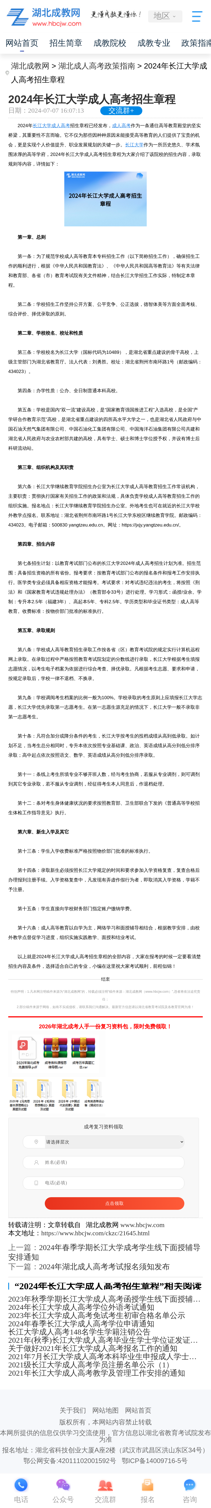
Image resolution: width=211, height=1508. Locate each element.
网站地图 (105, 1410)
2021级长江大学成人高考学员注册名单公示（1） (91, 1365)
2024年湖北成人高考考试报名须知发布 (104, 1266)
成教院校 (109, 42)
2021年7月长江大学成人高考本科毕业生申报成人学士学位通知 (105, 1357)
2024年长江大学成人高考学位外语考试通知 (81, 1307)
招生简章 (65, 42)
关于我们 (73, 1410)
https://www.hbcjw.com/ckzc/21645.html (95, 1233)
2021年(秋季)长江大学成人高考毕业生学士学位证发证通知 (105, 1340)
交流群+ (121, 111)
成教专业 (153, 42)
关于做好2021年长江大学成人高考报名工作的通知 (92, 1348)
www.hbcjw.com (142, 1224)
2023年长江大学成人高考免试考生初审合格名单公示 (96, 1315)
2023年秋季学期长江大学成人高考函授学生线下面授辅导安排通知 (105, 1299)
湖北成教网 (30, 66)
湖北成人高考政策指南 (96, 66)
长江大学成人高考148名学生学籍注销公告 (79, 1332)
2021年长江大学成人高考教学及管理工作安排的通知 (96, 1373)
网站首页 (21, 42)
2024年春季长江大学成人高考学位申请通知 (81, 1324)
